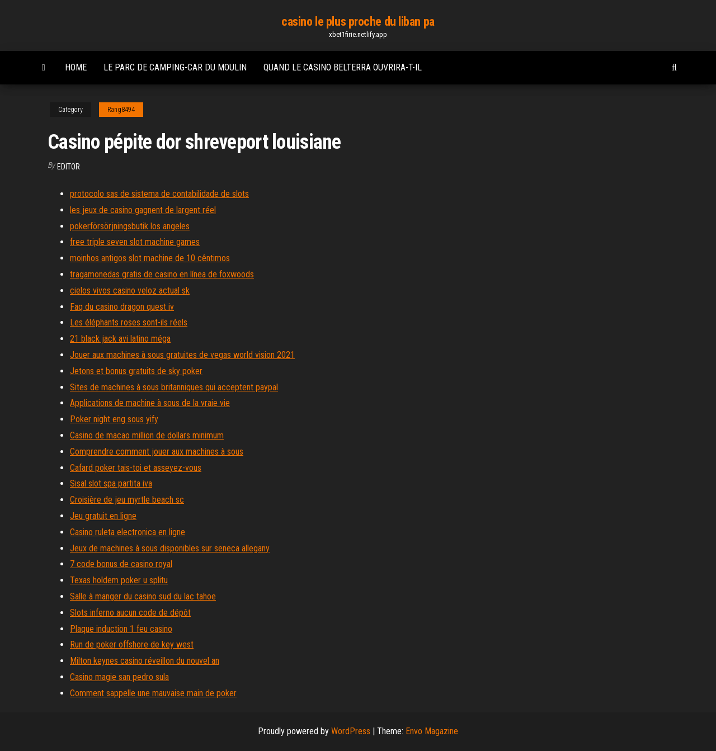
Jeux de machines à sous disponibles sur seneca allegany (170, 548)
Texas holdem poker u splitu (119, 580)
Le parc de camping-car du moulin (175, 67)
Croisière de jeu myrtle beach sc (127, 499)
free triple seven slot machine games (135, 242)
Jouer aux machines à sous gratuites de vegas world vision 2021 (182, 354)
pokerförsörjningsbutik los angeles (130, 226)
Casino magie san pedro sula (119, 677)
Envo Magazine (432, 731)
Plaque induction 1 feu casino (121, 629)
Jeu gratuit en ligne (103, 516)
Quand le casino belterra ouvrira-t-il (342, 67)
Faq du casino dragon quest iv (122, 306)
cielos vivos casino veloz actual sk (130, 290)
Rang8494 (121, 110)
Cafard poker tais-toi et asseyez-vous (135, 467)
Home (76, 67)
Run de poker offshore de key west (132, 644)
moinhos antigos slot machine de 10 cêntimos (150, 258)
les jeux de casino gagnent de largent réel (143, 210)
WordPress (350, 731)
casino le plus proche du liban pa (357, 22)
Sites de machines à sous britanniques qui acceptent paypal (174, 387)
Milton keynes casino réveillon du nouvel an (144, 660)
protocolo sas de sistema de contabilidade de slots (159, 193)
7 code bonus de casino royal (121, 564)
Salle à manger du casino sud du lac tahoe (143, 596)
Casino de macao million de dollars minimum (147, 435)
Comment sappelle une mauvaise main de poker (153, 693)
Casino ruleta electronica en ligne (127, 532)
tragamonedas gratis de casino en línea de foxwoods (162, 274)
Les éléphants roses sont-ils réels (128, 322)
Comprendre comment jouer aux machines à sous (156, 451)
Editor (68, 166)
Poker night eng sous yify (114, 419)
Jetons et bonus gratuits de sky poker (136, 371)
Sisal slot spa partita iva (111, 483)
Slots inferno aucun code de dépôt (130, 612)
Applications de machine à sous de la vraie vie (150, 403)
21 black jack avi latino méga (120, 338)
